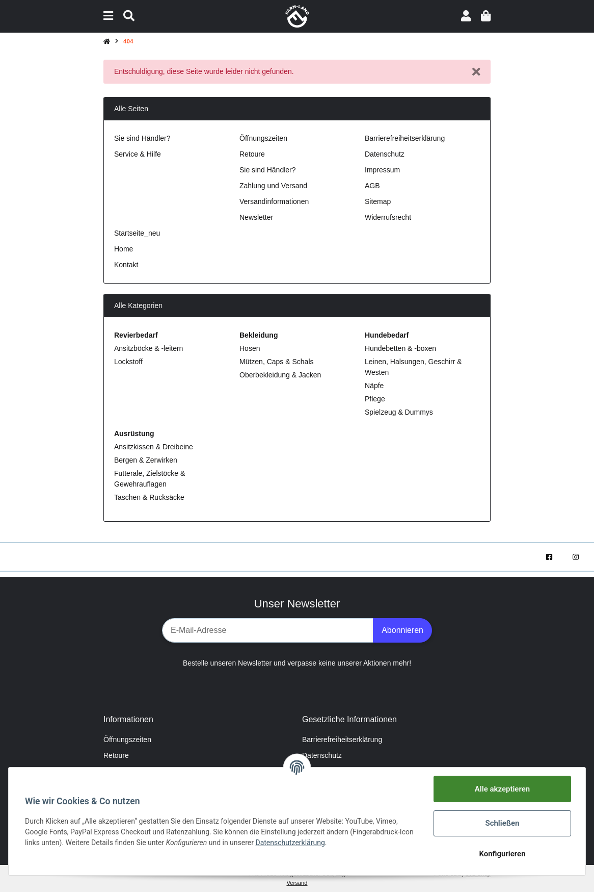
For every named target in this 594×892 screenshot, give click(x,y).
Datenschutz (384, 154)
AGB (372, 186)
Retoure (252, 154)
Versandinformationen (274, 201)
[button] (466, 16)
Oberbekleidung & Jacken (280, 375)
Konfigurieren (502, 853)
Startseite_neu (137, 233)
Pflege (375, 399)
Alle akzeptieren (502, 789)
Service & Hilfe (137, 154)
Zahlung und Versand (273, 186)
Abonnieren (402, 630)
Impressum (382, 170)
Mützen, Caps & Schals (276, 362)
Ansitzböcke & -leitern (148, 348)
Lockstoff (128, 362)
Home (123, 249)
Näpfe (374, 385)
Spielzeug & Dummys (399, 412)
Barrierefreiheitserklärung (405, 138)
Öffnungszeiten (263, 138)
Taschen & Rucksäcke (149, 497)
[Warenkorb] (486, 16)
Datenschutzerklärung (290, 842)
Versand (296, 883)
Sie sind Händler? (142, 138)
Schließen (502, 823)
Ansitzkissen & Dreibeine (153, 447)
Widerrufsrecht (388, 217)
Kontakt (126, 265)
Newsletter (256, 217)
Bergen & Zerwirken (145, 460)
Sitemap (378, 201)
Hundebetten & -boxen (400, 348)
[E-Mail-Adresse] (267, 630)
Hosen (249, 348)
